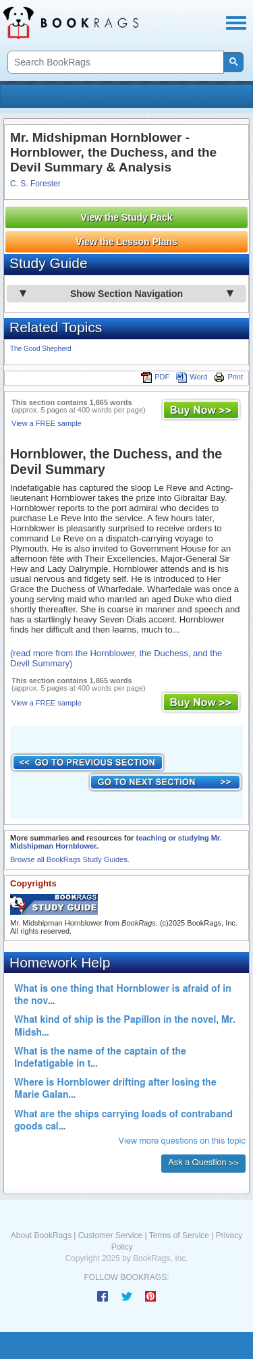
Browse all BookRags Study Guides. (70, 859)
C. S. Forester (35, 183)
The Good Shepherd (41, 348)
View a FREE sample (46, 423)
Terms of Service (179, 1235)
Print (228, 377)
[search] (114, 62)
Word (191, 377)
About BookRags (41, 1235)
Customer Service (110, 1235)
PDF (155, 377)
